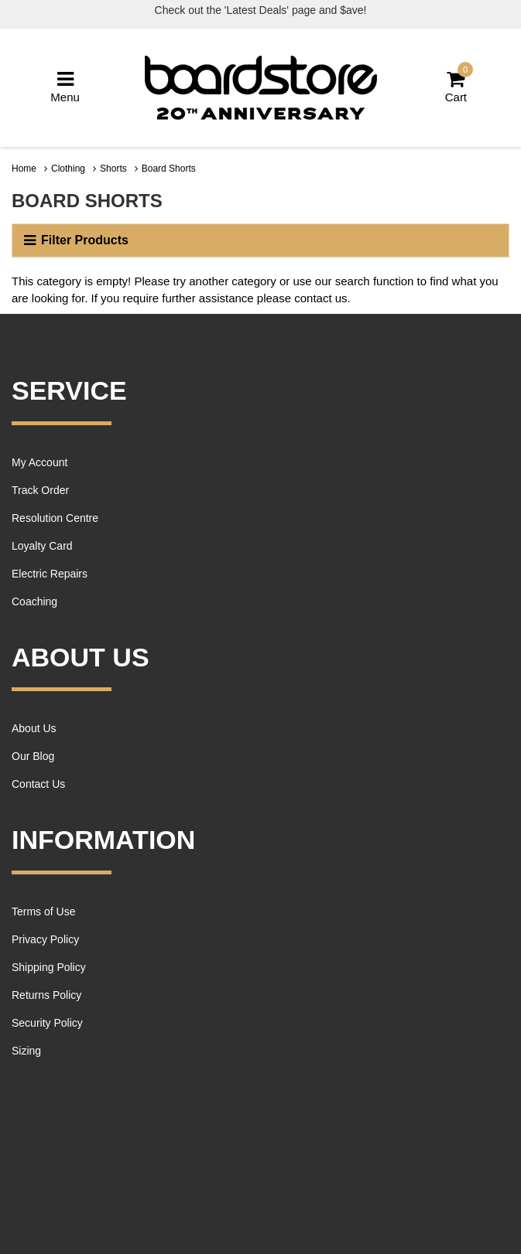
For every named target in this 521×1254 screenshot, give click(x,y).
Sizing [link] (26, 1050)
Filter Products (76, 240)
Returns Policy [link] (46, 995)
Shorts (113, 168)
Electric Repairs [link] (49, 573)
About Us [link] (34, 728)
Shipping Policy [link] (49, 967)
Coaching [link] (34, 601)
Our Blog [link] (33, 756)
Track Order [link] (40, 490)
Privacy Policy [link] (45, 939)
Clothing (68, 168)
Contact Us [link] (38, 784)
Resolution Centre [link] (55, 518)
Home (24, 168)
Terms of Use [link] (43, 911)
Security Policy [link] (47, 1023)
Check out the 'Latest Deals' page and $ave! (261, 10)
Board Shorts (169, 168)
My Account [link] (39, 462)
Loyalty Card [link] (42, 546)
